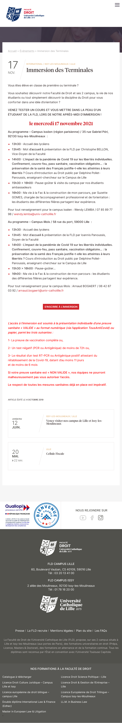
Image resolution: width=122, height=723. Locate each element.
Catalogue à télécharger (16, 676)
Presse (19, 630)
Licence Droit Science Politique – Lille (83, 676)
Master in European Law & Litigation (24, 711)
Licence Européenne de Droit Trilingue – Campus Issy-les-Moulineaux (85, 694)
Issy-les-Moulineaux (56, 64)
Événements (27, 51)
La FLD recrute (37, 630)
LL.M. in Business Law (74, 701)
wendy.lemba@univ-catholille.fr (35, 214)
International (34, 64)
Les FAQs (101, 630)
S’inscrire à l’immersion (61, 306)
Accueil (12, 51)
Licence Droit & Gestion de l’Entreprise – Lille (85, 684)
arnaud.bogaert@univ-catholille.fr (41, 290)
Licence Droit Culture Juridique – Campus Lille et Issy (27, 684)
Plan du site (84, 630)
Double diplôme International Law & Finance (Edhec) (28, 703)
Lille (72, 64)
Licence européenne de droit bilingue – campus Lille (25, 694)
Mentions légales (61, 630)
